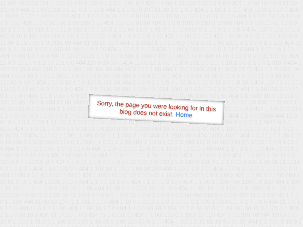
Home (184, 115)
